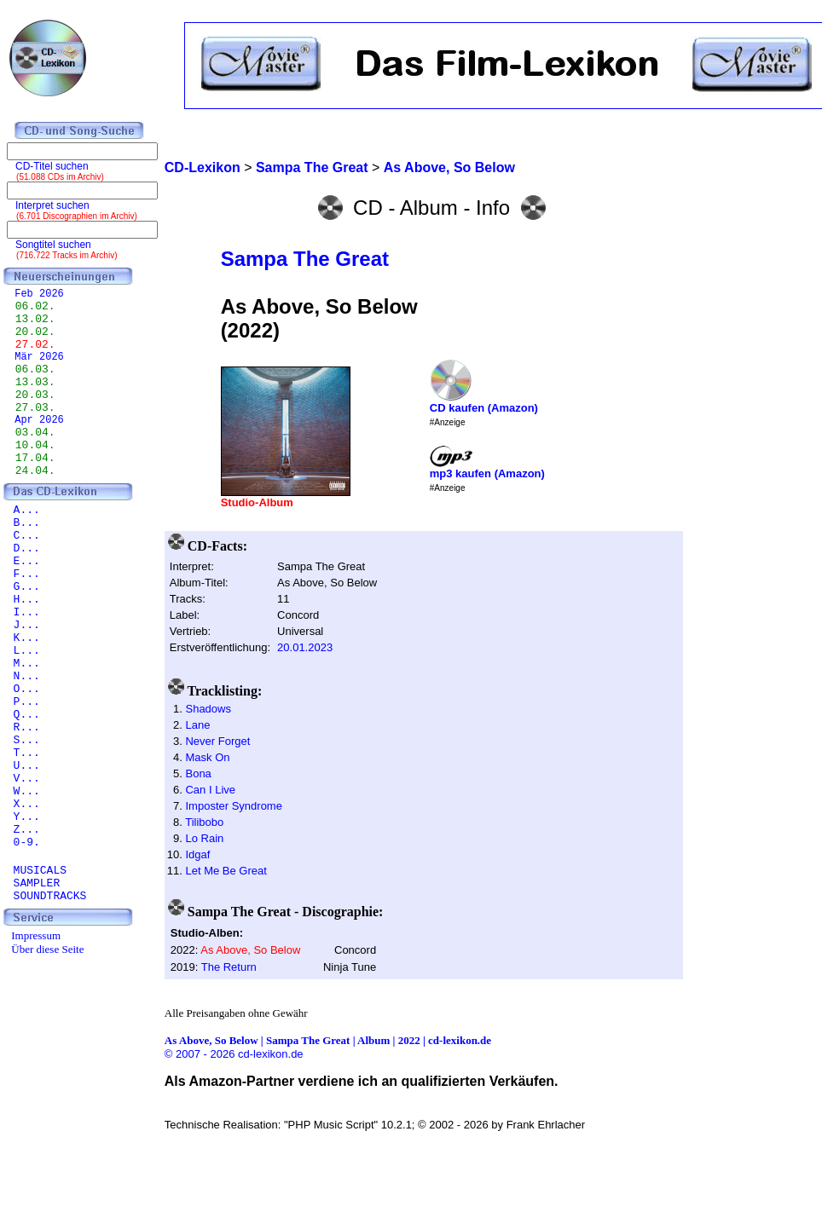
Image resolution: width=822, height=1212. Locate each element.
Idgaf (197, 854)
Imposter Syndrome (233, 805)
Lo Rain (204, 838)
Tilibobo (204, 822)
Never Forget (217, 741)
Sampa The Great (305, 258)
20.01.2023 (305, 647)
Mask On (207, 757)
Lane (197, 725)
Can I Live (210, 789)
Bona (198, 773)
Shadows (207, 708)
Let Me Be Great (225, 870)
